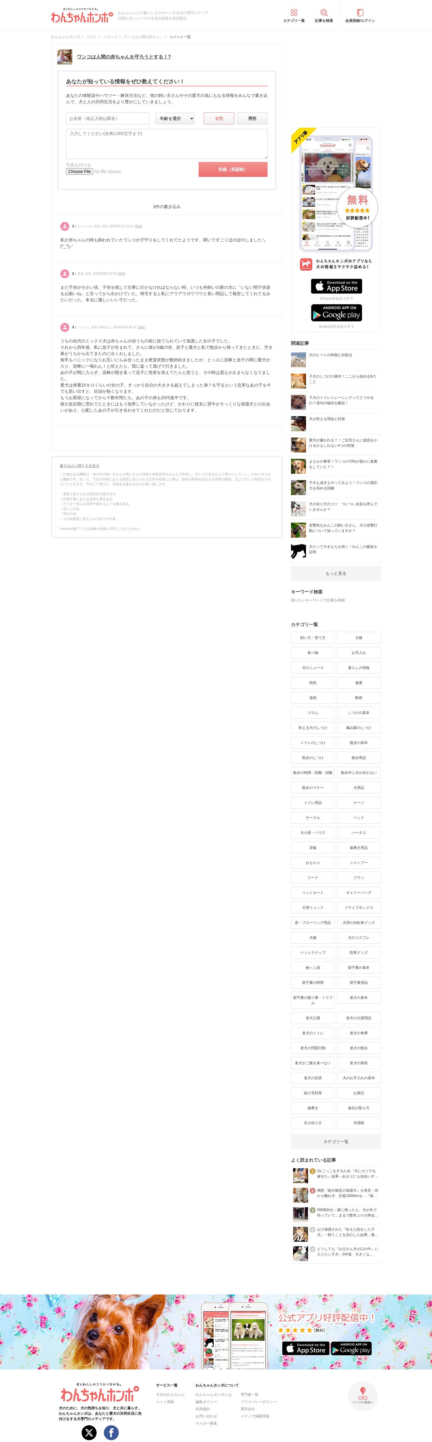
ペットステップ (313, 953)
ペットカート (313, 893)
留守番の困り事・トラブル (313, 1000)
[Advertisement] (336, 80)
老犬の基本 (359, 998)
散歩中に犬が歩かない (359, 773)
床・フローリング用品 (313, 923)
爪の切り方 (313, 1123)
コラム (313, 713)
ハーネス (359, 833)
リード (313, 878)
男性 (252, 118)
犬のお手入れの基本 (359, 1078)
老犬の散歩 (359, 1048)
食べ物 (313, 653)
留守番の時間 (313, 983)
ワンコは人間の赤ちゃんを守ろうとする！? (124, 56)
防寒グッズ (359, 953)
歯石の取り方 (359, 1108)
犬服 (312, 938)
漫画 (312, 698)
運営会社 (248, 1409)
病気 (312, 683)
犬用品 (358, 788)
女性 (219, 118)
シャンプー (359, 863)
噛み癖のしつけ (358, 728)
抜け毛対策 (313, 1093)
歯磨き (313, 1108)
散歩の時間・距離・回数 (313, 773)
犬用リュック (313, 908)
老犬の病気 (359, 1063)
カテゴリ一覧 (294, 21)
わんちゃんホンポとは (214, 1395)
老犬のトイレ (313, 1033)
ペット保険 (165, 1402)
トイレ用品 (313, 803)
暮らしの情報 (359, 668)
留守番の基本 (359, 968)
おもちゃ (313, 863)
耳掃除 (358, 1123)
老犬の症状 (313, 1078)
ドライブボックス (358, 908)
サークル (313, 818)
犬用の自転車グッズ (359, 923)
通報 (138, 226)
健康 (358, 683)
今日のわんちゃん (170, 1395)
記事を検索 (324, 21)
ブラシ (358, 878)
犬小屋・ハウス (313, 833)
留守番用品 (359, 983)
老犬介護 (313, 1018)
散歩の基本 (359, 743)
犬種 (358, 638)
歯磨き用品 (359, 848)
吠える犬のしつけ (312, 728)
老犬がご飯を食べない (313, 1063)
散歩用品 (359, 758)
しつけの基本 (359, 713)
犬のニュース (313, 668)
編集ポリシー (206, 1402)
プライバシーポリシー (259, 1402)
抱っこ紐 (313, 968)
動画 (358, 698)
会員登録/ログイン (360, 21)
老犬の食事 (359, 1033)
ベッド (358, 818)
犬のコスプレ (359, 938)
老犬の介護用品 (358, 1018)
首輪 (312, 848)
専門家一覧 (250, 1395)
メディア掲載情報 (255, 1416)
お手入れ (359, 653)
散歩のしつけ (313, 758)
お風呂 (358, 1093)
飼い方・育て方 (313, 638)
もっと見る (336, 573)
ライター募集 (206, 1423)
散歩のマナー (313, 788)
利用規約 (203, 1409)
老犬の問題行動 (313, 1048)
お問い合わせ (206, 1416)
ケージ (358, 803)
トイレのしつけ (313, 743)
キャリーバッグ (358, 893)
